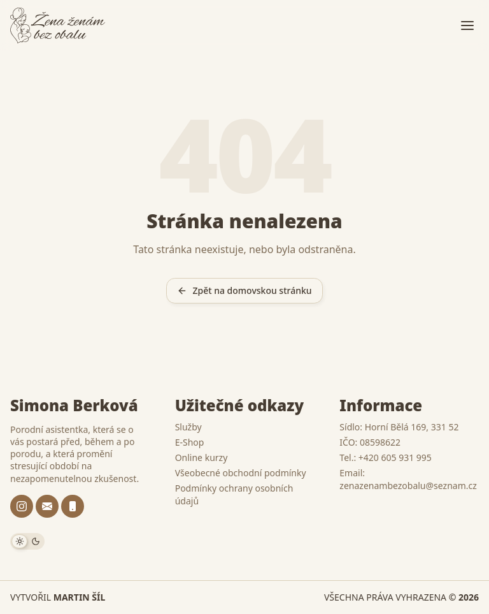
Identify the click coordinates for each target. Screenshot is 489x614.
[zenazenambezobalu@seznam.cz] (47, 506)
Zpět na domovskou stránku (244, 290)
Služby (188, 427)
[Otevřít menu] (467, 25)
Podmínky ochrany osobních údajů (234, 494)
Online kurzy (201, 457)
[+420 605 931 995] (72, 506)
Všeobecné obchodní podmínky (240, 473)
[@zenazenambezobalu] (21, 506)
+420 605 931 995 (395, 457)
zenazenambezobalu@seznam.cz (407, 485)
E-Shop (189, 442)
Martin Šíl (79, 597)
